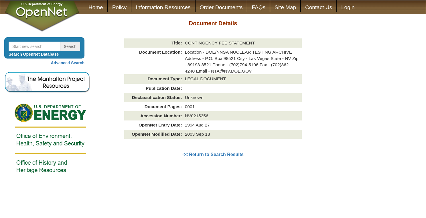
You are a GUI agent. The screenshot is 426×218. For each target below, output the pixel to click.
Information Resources (163, 7)
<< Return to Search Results (213, 154)
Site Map (285, 7)
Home (95, 7)
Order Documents (221, 7)
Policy (119, 7)
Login (348, 7)
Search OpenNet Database (34, 54)
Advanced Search (68, 63)
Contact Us (318, 7)
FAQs (258, 7)
